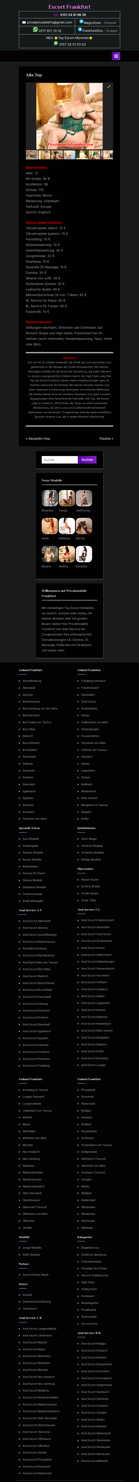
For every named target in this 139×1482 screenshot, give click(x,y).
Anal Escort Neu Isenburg (39, 1383)
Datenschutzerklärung (37, 1301)
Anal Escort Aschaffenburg (39, 934)
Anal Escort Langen (93, 1065)
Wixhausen (88, 1220)
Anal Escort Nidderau (36, 1390)
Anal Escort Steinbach (95, 1391)
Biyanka (47, 510)
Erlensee (28, 805)
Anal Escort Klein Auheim (97, 1030)
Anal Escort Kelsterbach (96, 1023)
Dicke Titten (88, 900)
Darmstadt (29, 756)
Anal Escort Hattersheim (96, 954)
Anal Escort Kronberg (94, 1058)
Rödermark (88, 1103)
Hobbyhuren (89, 1289)
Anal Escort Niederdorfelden (40, 1397)
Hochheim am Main (93, 742)
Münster (28, 1145)
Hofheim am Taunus (94, 749)
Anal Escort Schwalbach (96, 1378)
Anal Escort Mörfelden (37, 1356)
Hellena (64, 538)
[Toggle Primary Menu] (116, 56)
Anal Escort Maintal (35, 1342)
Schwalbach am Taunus (96, 1145)
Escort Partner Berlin (36, 1274)
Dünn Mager (89, 838)
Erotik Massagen (33, 900)
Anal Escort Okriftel (35, 1452)
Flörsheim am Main (35, 818)
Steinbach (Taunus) (93, 1158)
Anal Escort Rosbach (94, 1350)
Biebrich (28, 736)
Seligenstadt (89, 1151)
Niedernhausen (32, 1179)
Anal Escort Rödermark (37, 1473)
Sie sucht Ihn (89, 1323)
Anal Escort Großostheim (96, 940)
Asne (45, 538)
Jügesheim (88, 770)
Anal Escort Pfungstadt (37, 1459)
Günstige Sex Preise (94, 1268)
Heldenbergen (90, 729)
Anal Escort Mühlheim (36, 1363)
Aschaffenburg (32, 680)
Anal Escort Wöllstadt (94, 1461)
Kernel (80, 538)
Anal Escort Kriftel (92, 1051)
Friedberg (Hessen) (93, 680)
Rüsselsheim (89, 1131)
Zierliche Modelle (92, 845)
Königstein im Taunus (94, 805)
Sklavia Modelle (32, 880)
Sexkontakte (89, 1316)
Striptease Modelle (34, 887)
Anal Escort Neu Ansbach (39, 1376)
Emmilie (81, 566)
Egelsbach (29, 791)
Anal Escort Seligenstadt (96, 1385)
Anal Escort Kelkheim (94, 1016)
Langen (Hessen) (33, 1096)
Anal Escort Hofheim (94, 982)
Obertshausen (31, 1200)
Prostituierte (88, 1309)
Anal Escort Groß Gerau (96, 934)
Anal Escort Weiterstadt (95, 1433)
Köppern (86, 812)
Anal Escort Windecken (95, 1447)
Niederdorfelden (33, 1172)
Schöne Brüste (90, 886)
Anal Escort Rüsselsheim (96, 1364)
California (83, 510)
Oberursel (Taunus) (35, 1207)
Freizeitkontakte (91, 1261)
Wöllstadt (87, 1227)
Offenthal (28, 1220)
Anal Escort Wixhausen (95, 1454)
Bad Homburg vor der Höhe (40, 708)
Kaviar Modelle (32, 859)
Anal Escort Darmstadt (37, 996)
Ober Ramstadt (32, 1193)
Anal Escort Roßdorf (93, 1357)
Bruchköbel (30, 749)
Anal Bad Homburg (34, 948)
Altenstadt (29, 687)
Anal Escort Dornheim (36, 1010)
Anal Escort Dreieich (35, 1017)
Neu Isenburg (31, 1158)
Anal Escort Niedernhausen (40, 1404)
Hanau (85, 715)
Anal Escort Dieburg (35, 1003)
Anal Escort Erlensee (36, 1044)
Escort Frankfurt (69, 7)
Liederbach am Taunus (37, 1110)
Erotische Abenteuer (94, 1254)
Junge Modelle (32, 1247)
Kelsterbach (88, 791)
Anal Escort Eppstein (35, 1038)
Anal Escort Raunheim (36, 1466)
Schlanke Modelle (92, 852)
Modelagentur (90, 1303)
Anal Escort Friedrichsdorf (97, 920)
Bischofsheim (31, 742)
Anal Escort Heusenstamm (98, 968)
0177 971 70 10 (47, 31)
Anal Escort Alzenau (35, 927)
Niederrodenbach (34, 1186)
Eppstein (28, 798)
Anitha (63, 566)
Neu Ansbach (31, 1151)
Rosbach (86, 1117)
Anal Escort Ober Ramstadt (40, 1418)
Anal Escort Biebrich (35, 976)
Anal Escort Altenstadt (36, 921)
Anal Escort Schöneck (95, 1371)
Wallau (85, 1186)
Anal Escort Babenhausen (39, 941)
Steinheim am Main (93, 1165)
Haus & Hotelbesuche (95, 1275)
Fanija (63, 510)
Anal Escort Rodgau (93, 1343)
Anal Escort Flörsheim (36, 1058)
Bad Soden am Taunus (37, 722)
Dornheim (29, 770)
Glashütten (88, 694)
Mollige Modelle (91, 859)
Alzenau (28, 694)
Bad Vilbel (29, 729)
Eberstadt (29, 784)
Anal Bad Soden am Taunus (40, 962)
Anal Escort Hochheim (95, 975)
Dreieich (28, 777)
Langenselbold (32, 1103)
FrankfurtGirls (90, 31)
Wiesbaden (88, 1207)
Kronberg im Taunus (35, 1089)
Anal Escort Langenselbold (39, 1328)
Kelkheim (87, 784)
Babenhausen (31, 701)
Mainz (26, 1124)
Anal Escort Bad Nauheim (39, 955)
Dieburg (28, 763)
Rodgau (86, 1110)
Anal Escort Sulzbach (94, 1405)
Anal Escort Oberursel (36, 1431)
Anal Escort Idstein (93, 996)
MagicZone (89, 23)
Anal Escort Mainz (34, 1349)
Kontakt (27, 1294)
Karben (85, 777)
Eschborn (29, 812)
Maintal (27, 1117)
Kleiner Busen (90, 879)
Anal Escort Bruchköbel (37, 989)
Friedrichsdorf (90, 687)
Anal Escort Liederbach (37, 1335)
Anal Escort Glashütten (95, 927)
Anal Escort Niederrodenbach (41, 1411)
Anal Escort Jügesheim (95, 1003)
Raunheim (87, 1096)
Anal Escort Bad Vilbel (36, 969)
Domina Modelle (33, 852)
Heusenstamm (90, 736)
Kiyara (46, 566)
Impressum (30, 1308)
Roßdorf (86, 1124)
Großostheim (89, 708)
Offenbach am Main (35, 1213)
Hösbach (87, 756)
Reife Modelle (31, 1254)
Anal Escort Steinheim (95, 1398)
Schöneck (87, 1138)
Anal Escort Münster (35, 1369)
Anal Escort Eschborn (36, 1051)
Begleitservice (90, 1247)
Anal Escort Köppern (94, 1044)
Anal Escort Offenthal (36, 1445)
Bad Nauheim (31, 715)
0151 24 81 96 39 (73, 15)
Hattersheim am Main (94, 722)
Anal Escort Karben (93, 1009)
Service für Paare (34, 873)
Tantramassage (32, 893)
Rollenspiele (30, 866)
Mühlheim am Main (35, 1138)
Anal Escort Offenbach (37, 1438)
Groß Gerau (88, 701)
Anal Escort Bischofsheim (39, 983)
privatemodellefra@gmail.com (49, 22)
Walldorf (86, 1193)
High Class (88, 1282)
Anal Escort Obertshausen (39, 1425)
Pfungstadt (88, 1089)
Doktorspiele (30, 845)
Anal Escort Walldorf (94, 1426)
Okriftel (27, 1227)
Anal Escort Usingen (94, 1412)
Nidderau (28, 1165)
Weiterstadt (88, 1200)
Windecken (88, 1213)
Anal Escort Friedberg (36, 1065)
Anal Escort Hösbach (94, 989)
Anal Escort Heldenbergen (97, 961)
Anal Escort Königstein (95, 1037)
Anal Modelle (31, 838)
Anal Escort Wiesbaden (95, 1440)
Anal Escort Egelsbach (37, 1031)
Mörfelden (29, 1131)
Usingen (86, 1179)
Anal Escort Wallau (93, 1419)
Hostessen (88, 1296)
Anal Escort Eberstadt (36, 1024)
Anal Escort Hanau (93, 947)
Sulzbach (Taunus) (93, 1172)
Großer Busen (90, 893)
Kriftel (85, 818)
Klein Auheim (89, 798)
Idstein (85, 763)
